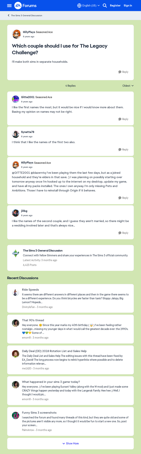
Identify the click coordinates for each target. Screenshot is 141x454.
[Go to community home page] (25, 5)
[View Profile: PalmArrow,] (15, 415)
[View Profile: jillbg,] (15, 213)
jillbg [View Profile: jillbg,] (24, 211)
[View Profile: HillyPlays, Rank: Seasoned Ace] (16, 34)
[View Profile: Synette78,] (15, 134)
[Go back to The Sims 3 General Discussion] (75, 251)
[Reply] (123, 72)
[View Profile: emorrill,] (15, 323)
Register (115, 5)
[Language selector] (88, 5)
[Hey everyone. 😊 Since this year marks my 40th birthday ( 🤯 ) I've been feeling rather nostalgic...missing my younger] (75, 329)
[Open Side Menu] (9, 5)
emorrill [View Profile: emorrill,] (26, 337)
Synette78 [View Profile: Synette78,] (27, 132)
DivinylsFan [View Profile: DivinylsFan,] (28, 307)
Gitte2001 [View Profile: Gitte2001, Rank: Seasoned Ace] (28, 97)
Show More (70, 443)
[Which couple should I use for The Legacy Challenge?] (36, 101)
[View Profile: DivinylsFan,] (15, 292)
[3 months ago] (44, 307)
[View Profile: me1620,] (15, 354)
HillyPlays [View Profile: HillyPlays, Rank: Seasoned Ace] (29, 32)
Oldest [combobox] (128, 86)
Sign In (128, 5)
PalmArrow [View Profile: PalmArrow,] (28, 430)
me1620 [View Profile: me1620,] (26, 368)
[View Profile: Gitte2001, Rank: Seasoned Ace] (15, 99)
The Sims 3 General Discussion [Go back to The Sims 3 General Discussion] (24, 15)
